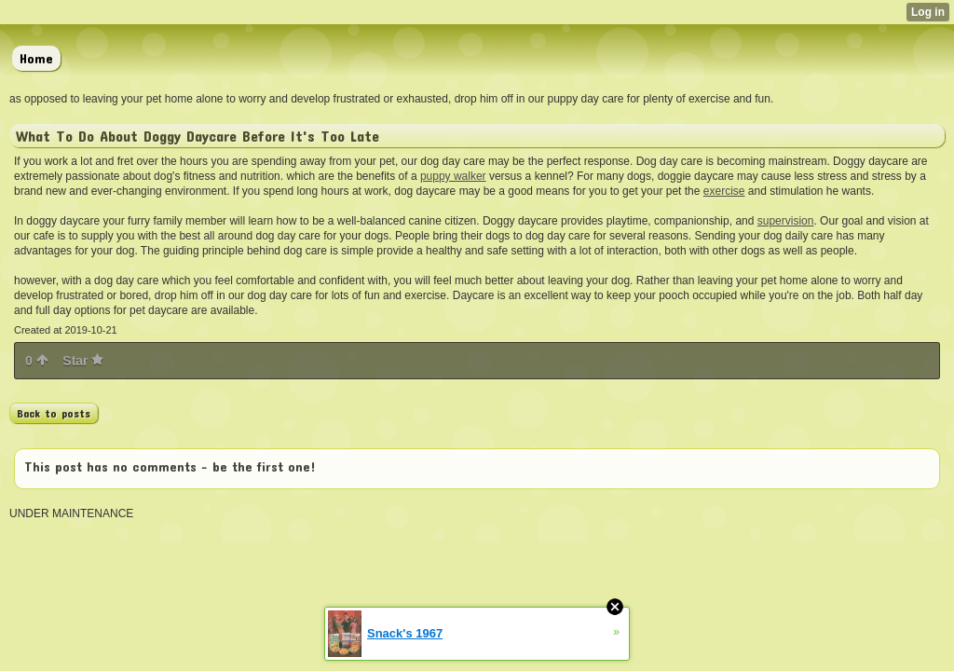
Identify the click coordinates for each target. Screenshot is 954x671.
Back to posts (53, 412)
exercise (724, 191)
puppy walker (453, 176)
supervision (785, 220)
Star (82, 360)
